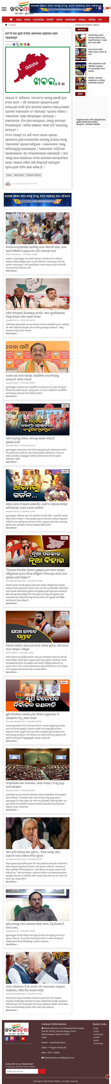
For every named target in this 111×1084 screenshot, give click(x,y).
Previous (103, 19)
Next (108, 19)
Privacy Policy (9, 1043)
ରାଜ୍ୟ (18, 19)
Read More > (12, 270)
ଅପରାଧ (82, 19)
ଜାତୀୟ (27, 19)
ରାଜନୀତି (50, 19)
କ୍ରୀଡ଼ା (59, 19)
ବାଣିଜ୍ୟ (91, 19)
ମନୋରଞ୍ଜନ (70, 19)
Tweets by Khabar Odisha (87, 24)
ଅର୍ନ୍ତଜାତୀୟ (38, 19)
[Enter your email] (22, 1071)
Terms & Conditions (24, 1043)
